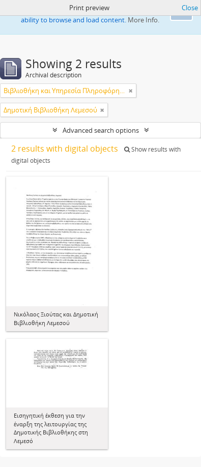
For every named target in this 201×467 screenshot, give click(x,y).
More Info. (143, 19)
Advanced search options (101, 130)
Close (190, 7)
